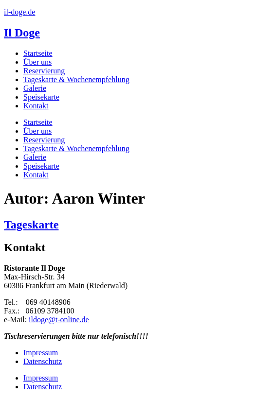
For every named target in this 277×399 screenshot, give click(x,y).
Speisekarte (41, 97)
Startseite (38, 53)
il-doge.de (19, 12)
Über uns (37, 62)
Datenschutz (42, 361)
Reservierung (44, 71)
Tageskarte (31, 224)
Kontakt (36, 106)
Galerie (34, 88)
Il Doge (22, 32)
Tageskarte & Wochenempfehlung (76, 79)
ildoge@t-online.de (59, 319)
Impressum (40, 352)
